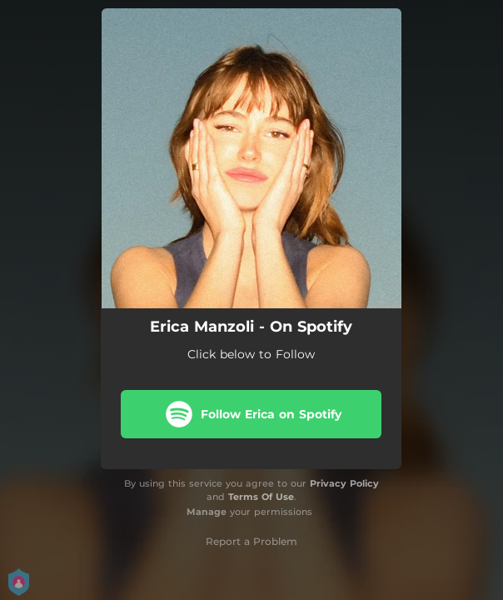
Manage (207, 512)
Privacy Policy (344, 483)
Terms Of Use (261, 496)
